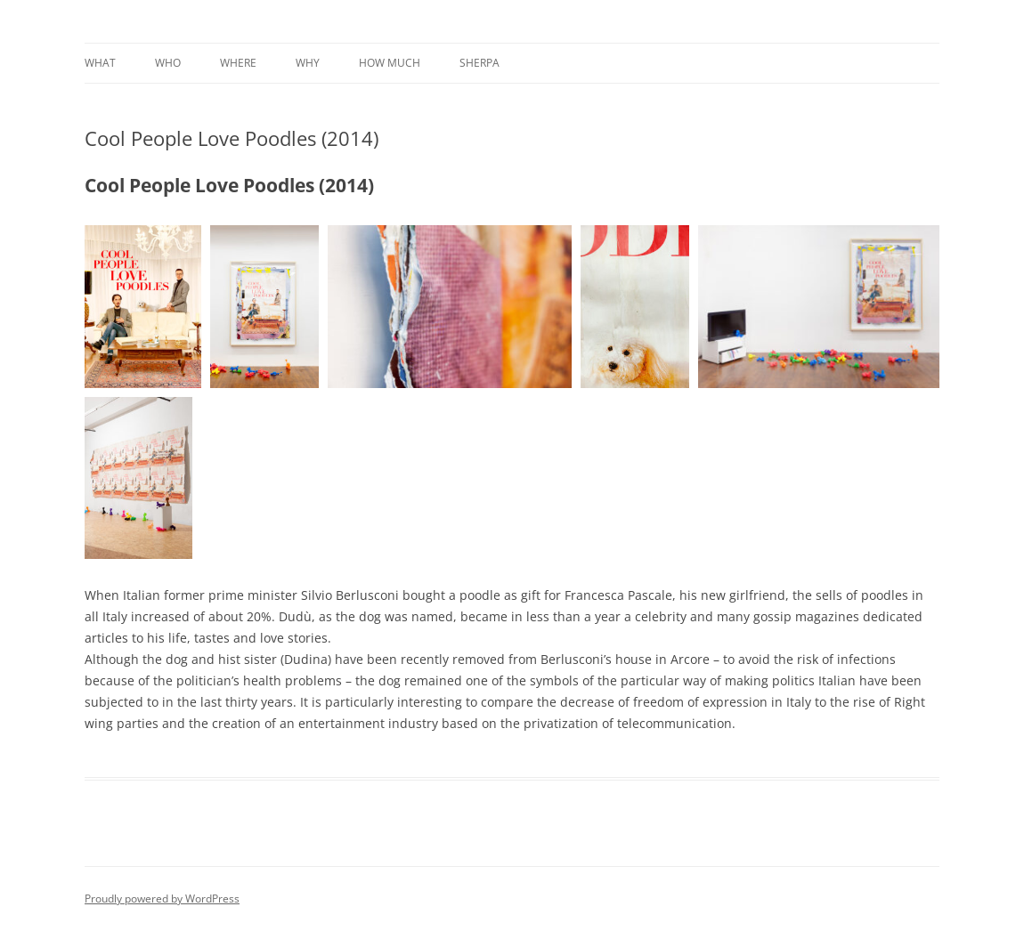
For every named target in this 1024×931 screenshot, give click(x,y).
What (100, 62)
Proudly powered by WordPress (162, 898)
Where (238, 62)
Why (308, 62)
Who (168, 62)
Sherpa (479, 62)
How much (389, 62)
